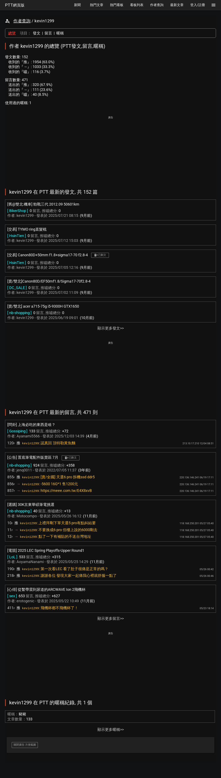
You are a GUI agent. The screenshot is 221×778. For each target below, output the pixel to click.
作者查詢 (22, 20)
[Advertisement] (110, 149)
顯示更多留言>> (110, 618)
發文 (36, 33)
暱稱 (60, 33)
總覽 (12, 33)
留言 (48, 33)
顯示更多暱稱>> (110, 729)
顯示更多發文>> (110, 328)
